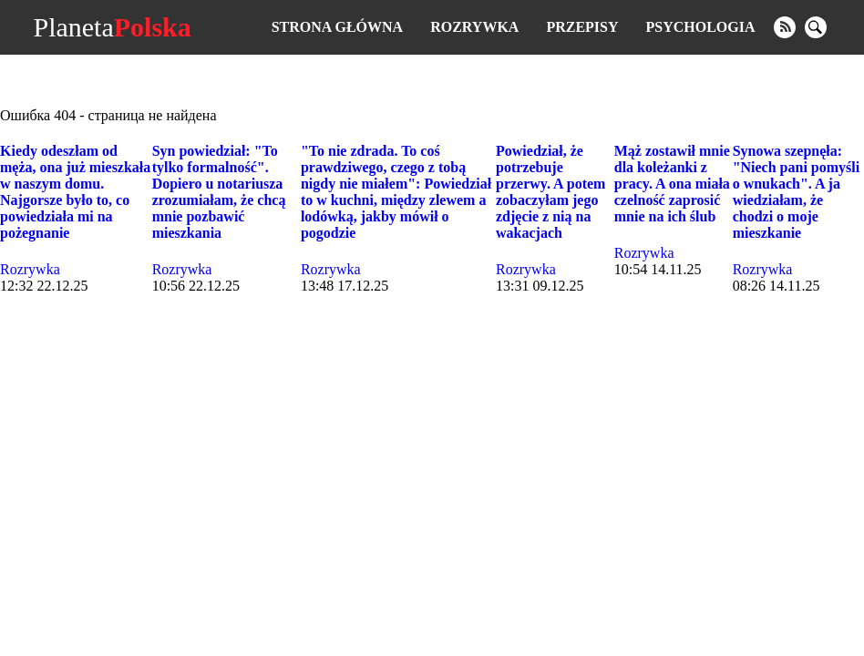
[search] (816, 27)
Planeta (111, 27)
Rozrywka (474, 27)
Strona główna (337, 27)
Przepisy (582, 27)
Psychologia (701, 27)
